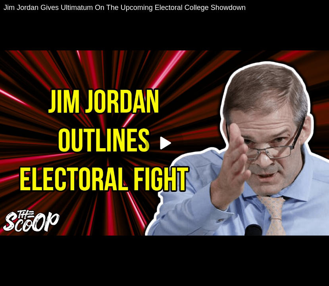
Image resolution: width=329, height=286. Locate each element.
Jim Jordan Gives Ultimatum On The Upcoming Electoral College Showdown (125, 8)
